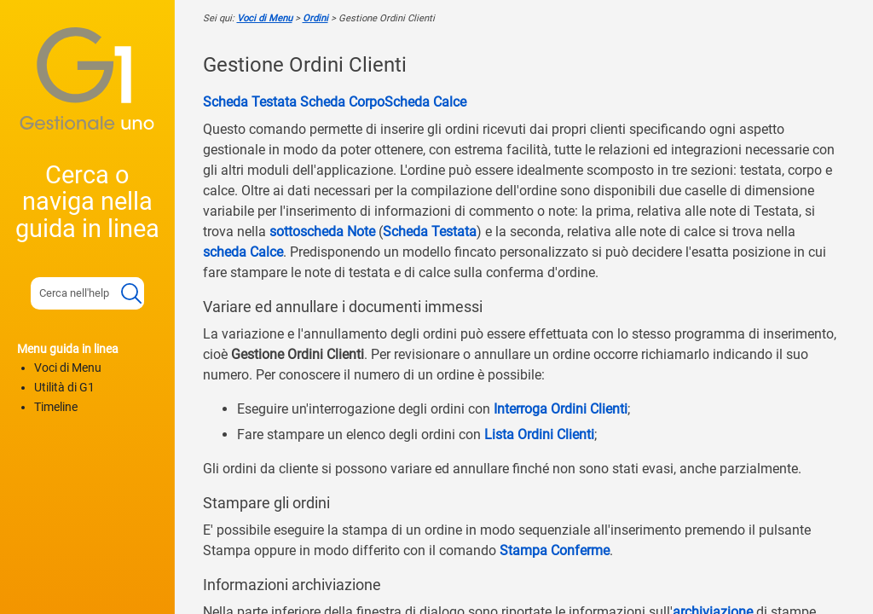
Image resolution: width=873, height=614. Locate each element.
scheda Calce (243, 252)
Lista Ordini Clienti (539, 434)
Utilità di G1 (64, 387)
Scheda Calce (425, 102)
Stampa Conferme (555, 550)
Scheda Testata (250, 102)
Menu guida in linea (68, 349)
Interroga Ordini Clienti (560, 409)
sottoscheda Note (322, 231)
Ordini (315, 18)
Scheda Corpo (340, 102)
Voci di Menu (67, 368)
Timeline (56, 407)
